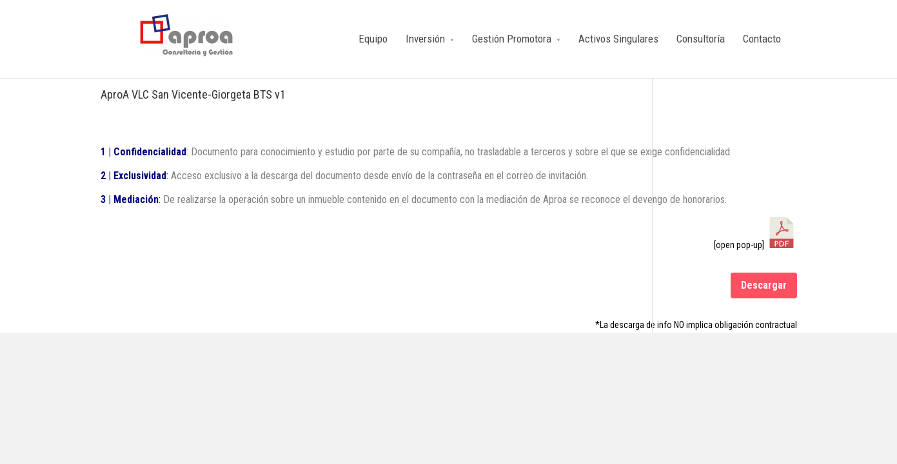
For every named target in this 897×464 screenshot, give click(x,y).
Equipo (373, 38)
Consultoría (700, 38)
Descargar (764, 285)
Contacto (762, 38)
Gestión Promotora (511, 38)
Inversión (425, 38)
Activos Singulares (618, 38)
